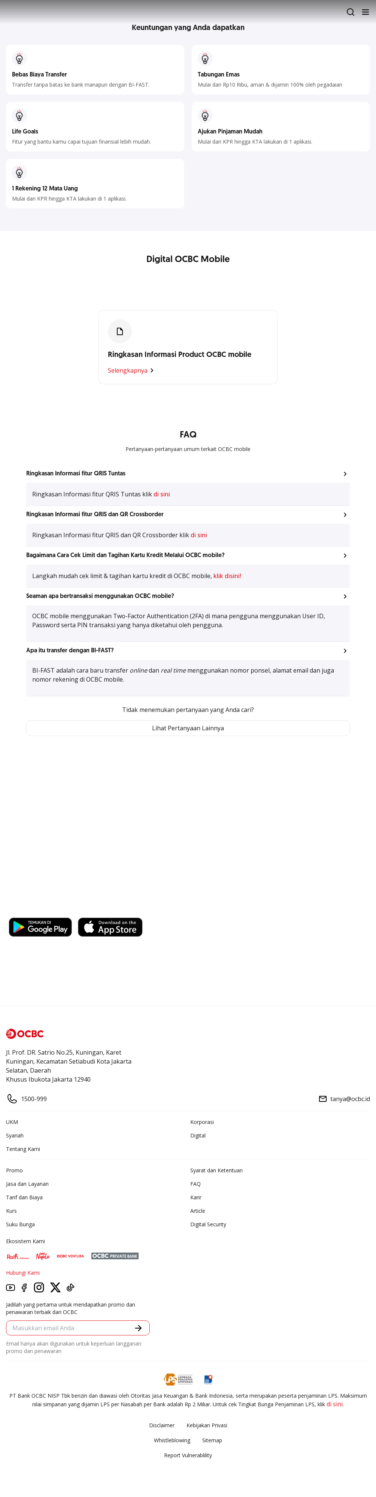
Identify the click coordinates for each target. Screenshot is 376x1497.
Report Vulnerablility (188, 1455)
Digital (198, 1135)
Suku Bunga (20, 1224)
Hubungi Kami (23, 1272)
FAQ (195, 1183)
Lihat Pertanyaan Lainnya (188, 728)
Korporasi (202, 1121)
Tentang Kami (23, 1148)
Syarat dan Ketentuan (216, 1170)
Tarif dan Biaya (24, 1197)
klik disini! (227, 576)
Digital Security (208, 1224)
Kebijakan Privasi (207, 1425)
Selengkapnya (132, 370)
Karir (195, 1197)
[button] (188, 474)
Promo (14, 1170)
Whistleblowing (172, 1440)
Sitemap (212, 1440)
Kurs (11, 1210)
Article (197, 1210)
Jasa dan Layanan (27, 1183)
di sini (162, 494)
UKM (12, 1121)
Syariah (15, 1135)
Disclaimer (162, 1425)
